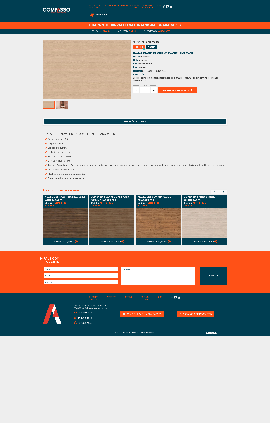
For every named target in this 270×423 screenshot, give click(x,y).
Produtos (111, 6)
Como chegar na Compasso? (142, 314)
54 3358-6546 (83, 322)
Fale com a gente (136, 7)
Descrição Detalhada (135, 121)
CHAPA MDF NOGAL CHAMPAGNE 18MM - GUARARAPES (110, 199)
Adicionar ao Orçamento (66, 242)
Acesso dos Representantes (149, 7)
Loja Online (99, 14)
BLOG (159, 6)
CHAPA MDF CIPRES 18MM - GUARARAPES (199, 199)
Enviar (213, 275)
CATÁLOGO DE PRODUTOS (196, 314)
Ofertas (128, 297)
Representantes (124, 6)
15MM (151, 47)
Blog (160, 297)
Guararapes (164, 31)
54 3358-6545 (83, 312)
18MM (140, 47)
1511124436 (105, 31)
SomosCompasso (93, 7)
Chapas (102, 6)
